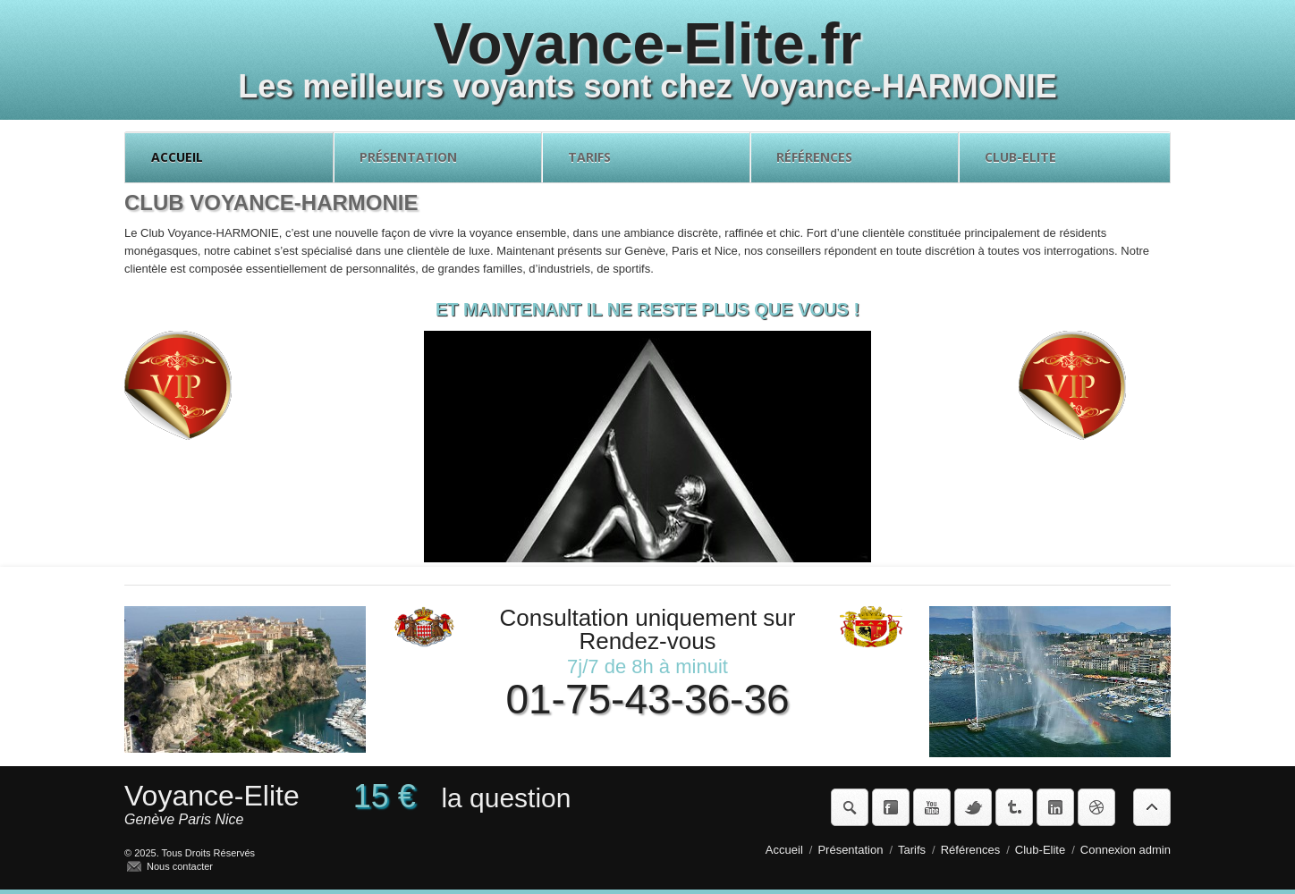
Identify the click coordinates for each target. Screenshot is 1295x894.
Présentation (438, 157)
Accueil (229, 157)
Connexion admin (1125, 849)
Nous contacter (180, 866)
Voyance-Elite (212, 796)
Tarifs (646, 157)
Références (854, 157)
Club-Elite (1064, 157)
